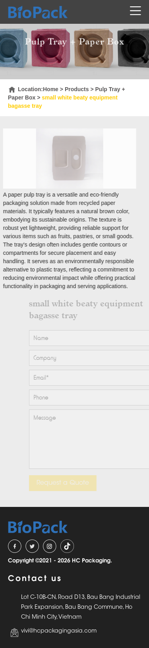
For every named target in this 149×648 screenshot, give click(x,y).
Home (50, 89)
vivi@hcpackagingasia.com (59, 631)
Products (77, 89)
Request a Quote (65, 483)
